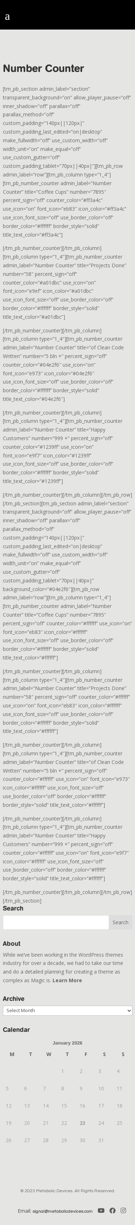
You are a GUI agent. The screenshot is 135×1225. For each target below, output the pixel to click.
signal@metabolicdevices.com (63, 1211)
